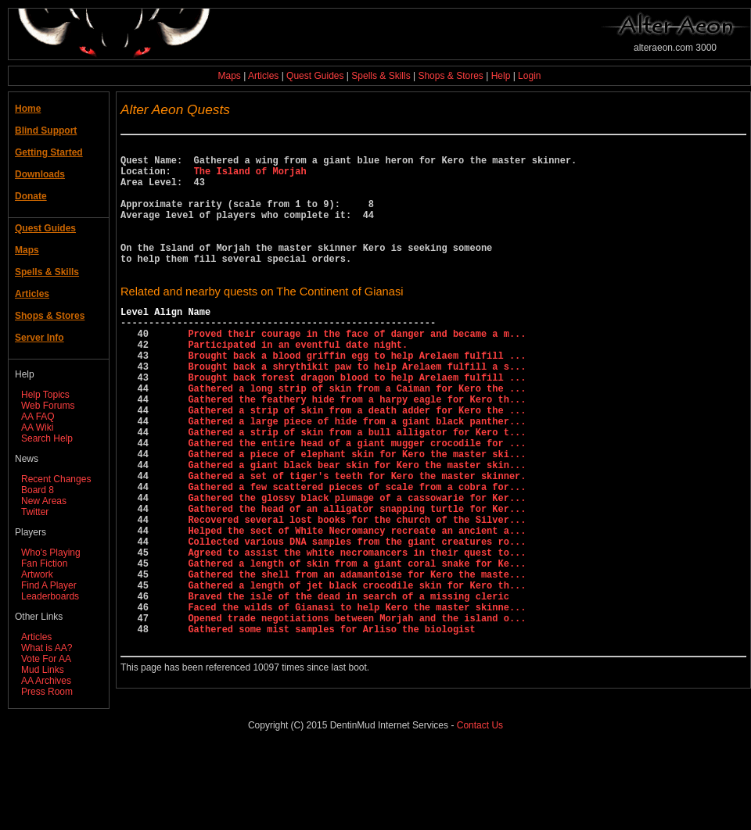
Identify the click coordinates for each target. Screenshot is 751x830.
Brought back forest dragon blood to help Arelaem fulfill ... (357, 421)
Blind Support (46, 130)
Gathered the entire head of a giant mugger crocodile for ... (357, 501)
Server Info (39, 337)
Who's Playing (51, 552)
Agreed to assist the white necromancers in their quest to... (357, 634)
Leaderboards (50, 596)
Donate (31, 196)
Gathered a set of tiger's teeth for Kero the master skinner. (357, 541)
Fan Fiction (44, 563)
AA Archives (46, 680)
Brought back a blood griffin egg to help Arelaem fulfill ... (357, 395)
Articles (263, 75)
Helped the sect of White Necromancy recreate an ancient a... (357, 607)
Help (501, 75)
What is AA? (46, 647)
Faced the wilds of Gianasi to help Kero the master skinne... (357, 700)
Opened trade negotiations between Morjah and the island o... (357, 714)
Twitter (35, 511)
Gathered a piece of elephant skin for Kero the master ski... (357, 514)
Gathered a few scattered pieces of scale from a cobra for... (357, 554)
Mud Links (42, 669)
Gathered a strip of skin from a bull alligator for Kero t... (357, 488)
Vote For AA (46, 658)
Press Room (47, 691)
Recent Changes (56, 479)
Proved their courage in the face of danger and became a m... (357, 368)
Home (28, 108)
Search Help (47, 438)
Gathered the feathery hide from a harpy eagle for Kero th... (357, 448)
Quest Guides (314, 75)
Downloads (40, 174)
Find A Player (49, 585)
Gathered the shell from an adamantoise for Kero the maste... (357, 660)
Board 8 (37, 490)
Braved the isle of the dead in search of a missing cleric (348, 687)
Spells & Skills (380, 75)
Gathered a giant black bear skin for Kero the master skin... (357, 528)
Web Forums (47, 405)
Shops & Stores (450, 75)
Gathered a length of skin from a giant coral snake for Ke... (357, 647)
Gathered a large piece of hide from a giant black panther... (357, 474)
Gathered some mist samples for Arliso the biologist (331, 727)
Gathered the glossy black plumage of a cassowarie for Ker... (357, 567)
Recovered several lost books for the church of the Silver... (357, 594)
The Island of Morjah (250, 177)
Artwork (37, 574)
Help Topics (45, 394)
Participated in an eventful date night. (298, 381)
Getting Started (49, 152)
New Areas (43, 500)
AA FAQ (38, 416)
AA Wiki (37, 427)
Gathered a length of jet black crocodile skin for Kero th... (357, 674)
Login (529, 75)
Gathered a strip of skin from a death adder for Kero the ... (357, 461)
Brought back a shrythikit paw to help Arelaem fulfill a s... (357, 408)
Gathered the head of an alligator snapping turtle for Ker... (357, 581)
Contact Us (480, 805)
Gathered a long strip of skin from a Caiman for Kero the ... (357, 435)
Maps (229, 75)
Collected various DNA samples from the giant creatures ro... (357, 621)
